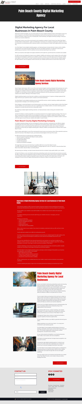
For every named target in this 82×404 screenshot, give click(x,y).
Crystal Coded (65, 399)
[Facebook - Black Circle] (49, 374)
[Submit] (43, 392)
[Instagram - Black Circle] (53, 374)
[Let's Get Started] (22, 66)
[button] (56, 4)
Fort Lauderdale (61, 386)
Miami (56, 386)
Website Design (58, 399)
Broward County (56, 385)
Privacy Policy (50, 391)
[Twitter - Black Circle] (51, 374)
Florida (53, 386)
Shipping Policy (51, 390)
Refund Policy (50, 389)
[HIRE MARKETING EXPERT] (74, 2)
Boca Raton (50, 385)
